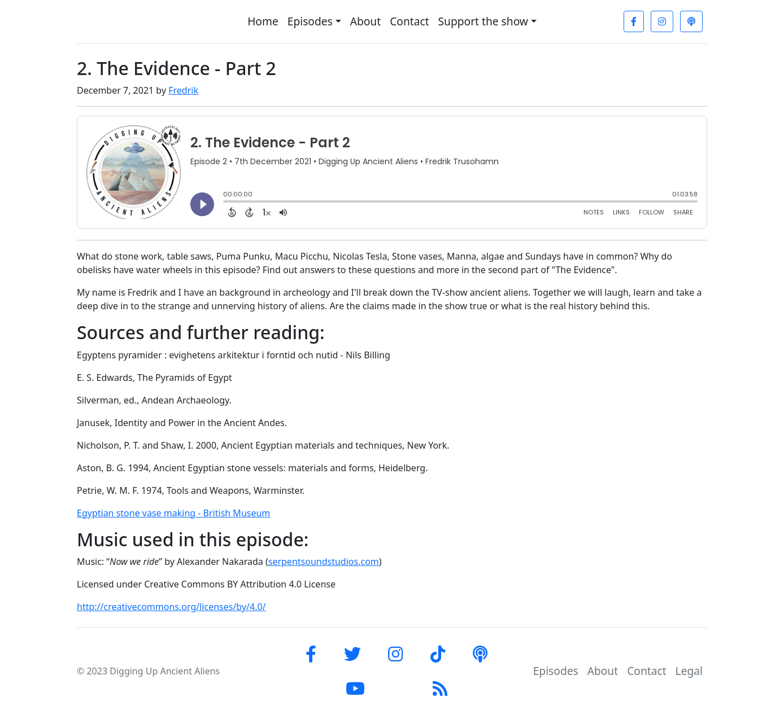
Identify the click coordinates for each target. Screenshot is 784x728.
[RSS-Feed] (440, 688)
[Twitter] (352, 654)
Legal (689, 670)
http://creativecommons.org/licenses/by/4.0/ (171, 606)
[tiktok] (437, 654)
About (365, 21)
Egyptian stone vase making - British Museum (173, 513)
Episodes (555, 670)
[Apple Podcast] (691, 21)
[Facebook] (634, 21)
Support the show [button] (483, 21)
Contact (409, 21)
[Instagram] (662, 21)
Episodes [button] (310, 21)
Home (262, 21)
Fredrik (183, 90)
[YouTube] (355, 688)
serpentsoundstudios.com (323, 561)
